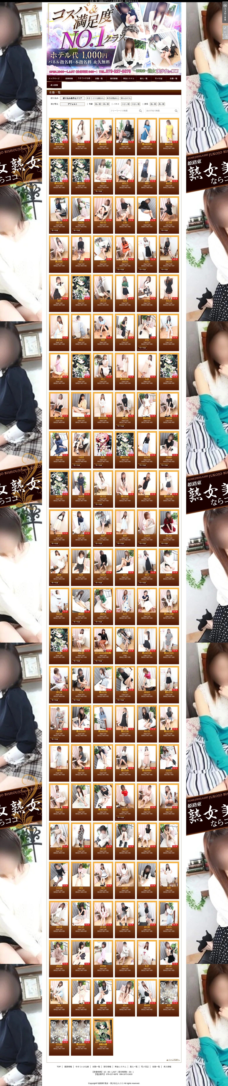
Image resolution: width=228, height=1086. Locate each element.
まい (81, 379)
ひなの (59, 1044)
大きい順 (136, 104)
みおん (59, 966)
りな (59, 1005)
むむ (103, 457)
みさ (81, 340)
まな (81, 888)
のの (81, 809)
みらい (125, 809)
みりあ (147, 927)
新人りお (125, 731)
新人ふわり (103, 809)
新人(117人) (126, 98)
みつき (103, 848)
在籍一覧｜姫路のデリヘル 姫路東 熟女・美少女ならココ (114, 38)
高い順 (106, 104)
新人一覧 (143, 78)
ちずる (59, 848)
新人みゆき (147, 770)
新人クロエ (169, 653)
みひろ (169, 261)
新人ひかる (103, 418)
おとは (59, 496)
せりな (169, 379)
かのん (81, 222)
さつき (169, 966)
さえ (59, 535)
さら (125, 574)
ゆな (59, 770)
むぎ (147, 966)
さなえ (125, 653)
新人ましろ (169, 496)
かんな (169, 300)
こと (81, 1005)
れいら (147, 731)
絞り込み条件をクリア (72, 98)
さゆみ (169, 457)
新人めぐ (81, 418)
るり (103, 888)
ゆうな (103, 496)
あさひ (169, 183)
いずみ (81, 535)
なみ (81, 574)
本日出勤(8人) (113, 98)
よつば (169, 222)
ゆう (147, 574)
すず (125, 340)
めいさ (81, 927)
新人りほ (169, 144)
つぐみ (169, 340)
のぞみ (103, 966)
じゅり (147, 535)
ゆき (103, 340)
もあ (59, 653)
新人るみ (125, 770)
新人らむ (125, 144)
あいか (147, 809)
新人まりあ (147, 653)
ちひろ (147, 614)
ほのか (81, 614)
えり (125, 614)
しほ (147, 379)
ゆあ (147, 496)
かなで (147, 457)
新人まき (103, 144)
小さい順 (126, 104)
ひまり (169, 770)
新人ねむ (59, 261)
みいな (103, 222)
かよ (81, 261)
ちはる (81, 496)
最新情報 (69, 78)
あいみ (59, 222)
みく (103, 379)
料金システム (128, 78)
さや (169, 1005)
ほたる (59, 927)
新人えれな (59, 144)
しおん (169, 927)
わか (169, 888)
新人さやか (169, 731)
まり (81, 966)
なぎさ (103, 574)
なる (125, 300)
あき (125, 535)
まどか (59, 731)
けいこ (147, 300)
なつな (169, 535)
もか (125, 848)
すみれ (59, 457)
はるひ (147, 692)
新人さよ (125, 496)
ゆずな (125, 418)
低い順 (98, 104)
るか (59, 300)
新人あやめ (103, 731)
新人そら (169, 692)
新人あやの (147, 144)
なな (125, 692)
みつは (103, 927)
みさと (103, 614)
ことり (125, 966)
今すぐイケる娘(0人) (95, 98)
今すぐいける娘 (84, 78)
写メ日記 (158, 78)
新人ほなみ (125, 379)
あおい (169, 574)
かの (169, 848)
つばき (81, 457)
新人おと (81, 144)
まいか (81, 770)
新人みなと (81, 1044)
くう (81, 692)
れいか (81, 653)
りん (147, 261)
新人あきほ (59, 418)
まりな (125, 927)
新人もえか (81, 731)
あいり (169, 809)
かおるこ (59, 809)
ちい (103, 183)
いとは (59, 888)
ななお (59, 614)
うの (147, 848)
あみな (125, 261)
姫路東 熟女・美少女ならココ (111, 1083)
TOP (54, 78)
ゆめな (103, 1005)
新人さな (103, 692)
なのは (169, 418)
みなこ (125, 183)
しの (59, 379)
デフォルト (72, 104)
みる (147, 888)
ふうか (125, 888)
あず (103, 535)
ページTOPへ (174, 1060)
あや (147, 222)
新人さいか (125, 457)
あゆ (59, 574)
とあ (125, 222)
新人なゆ (147, 418)
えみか (103, 261)
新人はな (81, 183)
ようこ (59, 340)
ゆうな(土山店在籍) (103, 653)
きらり (103, 300)
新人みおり (59, 183)
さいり (103, 770)
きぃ (125, 1005)
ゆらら (59, 692)
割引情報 (113, 78)
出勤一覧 (98, 78)
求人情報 (54, 85)
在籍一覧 (173, 78)
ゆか (147, 183)
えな (81, 848)
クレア (81, 300)
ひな (147, 340)
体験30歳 (103, 1044)
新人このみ (169, 614)
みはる (147, 1005)
